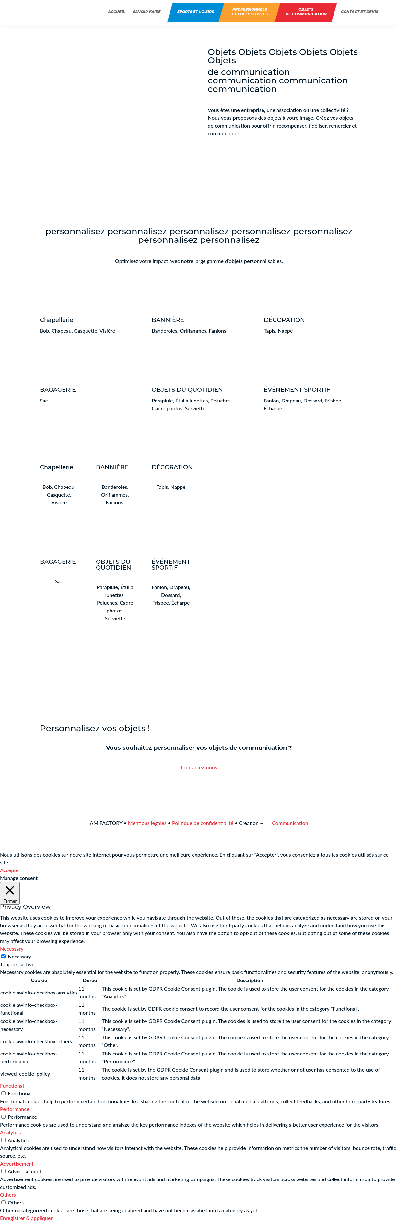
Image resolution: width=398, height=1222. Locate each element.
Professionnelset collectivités (250, 12)
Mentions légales (147, 823)
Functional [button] (12, 1085)
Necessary (19, 956)
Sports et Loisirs (195, 12)
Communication (286, 823)
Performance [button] (14, 1109)
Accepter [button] (10, 870)
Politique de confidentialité (202, 823)
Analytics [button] (10, 1132)
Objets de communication (306, 12)
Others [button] (8, 1194)
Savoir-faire (147, 12)
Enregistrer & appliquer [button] (26, 1218)
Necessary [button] (12, 948)
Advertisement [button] (17, 1163)
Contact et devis (359, 12)
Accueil (116, 12)
